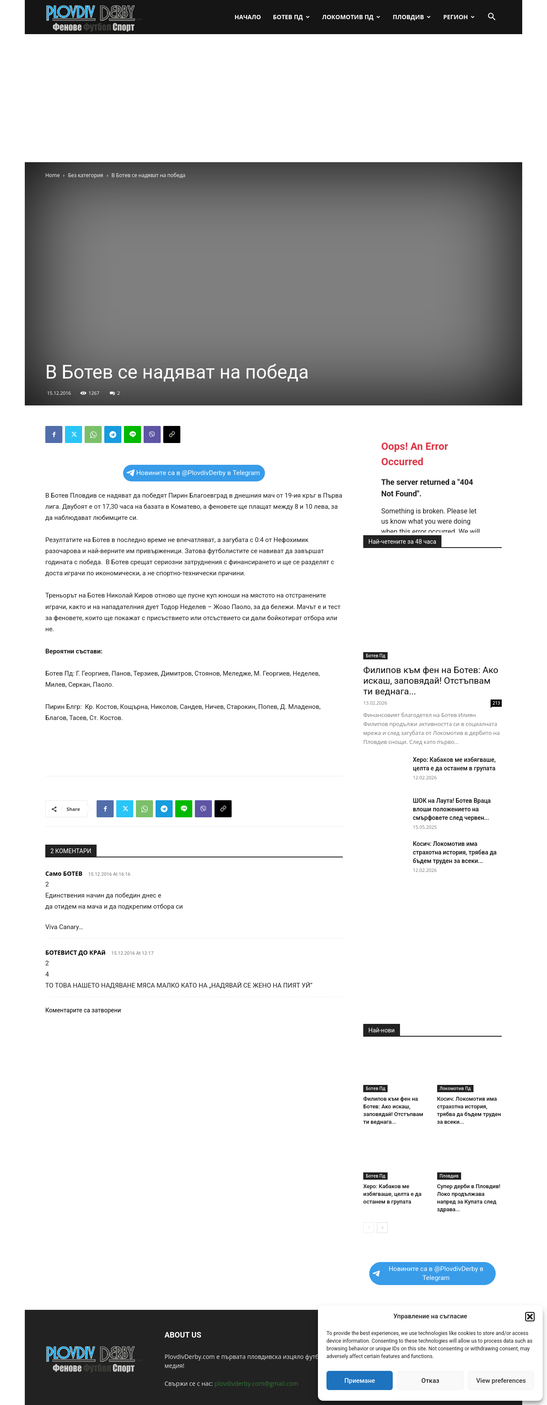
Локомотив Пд (351, 17)
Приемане (359, 1381)
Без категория (85, 175)
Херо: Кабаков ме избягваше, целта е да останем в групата (392, 1194)
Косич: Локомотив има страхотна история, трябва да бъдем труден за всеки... (455, 852)
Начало (248, 17)
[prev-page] (368, 1227)
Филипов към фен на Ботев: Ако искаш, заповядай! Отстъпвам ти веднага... (430, 681)
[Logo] (94, 17)
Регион (459, 17)
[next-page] (382, 1227)
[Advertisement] (273, 98)
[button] (530, 1316)
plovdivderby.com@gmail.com (256, 1383)
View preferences (501, 1381)
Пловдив (412, 17)
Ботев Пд (291, 17)
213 (496, 703)
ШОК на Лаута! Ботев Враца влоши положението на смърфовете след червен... (452, 809)
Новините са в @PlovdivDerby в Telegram (193, 473)
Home (52, 175)
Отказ (430, 1381)
